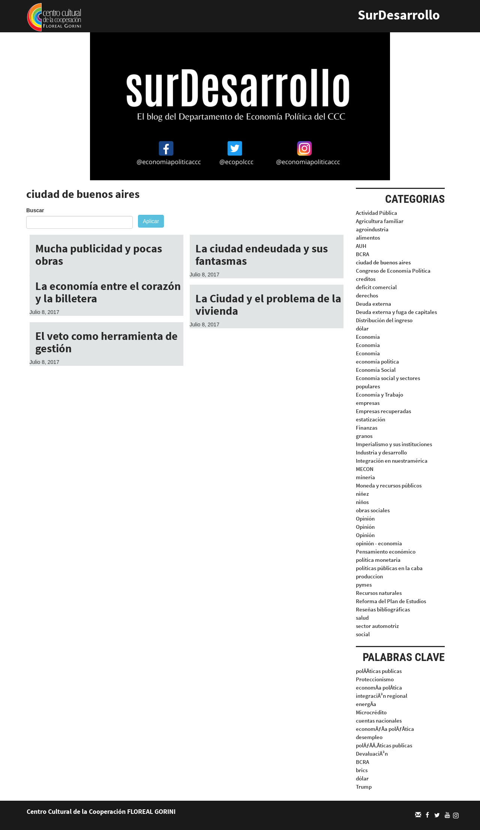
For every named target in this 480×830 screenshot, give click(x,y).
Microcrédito (371, 712)
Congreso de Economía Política (393, 270)
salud (362, 617)
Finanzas (366, 427)
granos (364, 435)
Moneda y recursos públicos (389, 485)
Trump (364, 786)
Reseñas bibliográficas (383, 609)
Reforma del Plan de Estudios (391, 601)
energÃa (366, 704)
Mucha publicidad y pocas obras (98, 254)
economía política (377, 361)
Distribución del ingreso (384, 320)
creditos (365, 278)
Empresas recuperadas (383, 411)
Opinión (365, 518)
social (363, 634)
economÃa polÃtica (379, 687)
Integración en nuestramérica (392, 460)
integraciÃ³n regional (381, 695)
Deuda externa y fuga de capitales (396, 311)
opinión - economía (379, 543)
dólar (362, 328)
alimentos (368, 237)
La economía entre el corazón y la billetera (108, 292)
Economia (368, 336)
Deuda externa (373, 303)
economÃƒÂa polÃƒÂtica (385, 728)
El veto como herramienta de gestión (106, 342)
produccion (369, 576)
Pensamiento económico (386, 551)
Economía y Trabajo (379, 394)
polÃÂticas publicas (379, 671)
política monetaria (378, 559)
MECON (365, 468)
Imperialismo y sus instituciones (394, 444)
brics (362, 770)
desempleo (369, 737)
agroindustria (372, 229)
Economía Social (376, 369)
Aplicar (151, 221)
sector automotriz (377, 625)
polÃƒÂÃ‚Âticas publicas (384, 745)
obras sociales (373, 510)
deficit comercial (376, 287)
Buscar (35, 210)
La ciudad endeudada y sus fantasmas (261, 254)
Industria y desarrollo (381, 452)
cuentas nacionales (379, 720)
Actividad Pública (376, 212)
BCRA (362, 254)
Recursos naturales (379, 592)
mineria (365, 477)
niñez (362, 493)
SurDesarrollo (399, 14)
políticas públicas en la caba (389, 568)
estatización (370, 419)
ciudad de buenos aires (383, 262)
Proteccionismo (375, 679)
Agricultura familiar (380, 221)
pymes (364, 584)
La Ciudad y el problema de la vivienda (268, 304)
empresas (368, 402)
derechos (367, 295)
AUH (361, 245)
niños (362, 502)
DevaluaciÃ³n (372, 753)
